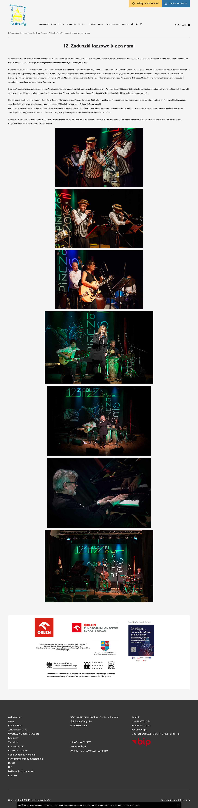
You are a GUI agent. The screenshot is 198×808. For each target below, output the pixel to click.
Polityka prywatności (39, 800)
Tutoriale (13, 742)
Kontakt (125, 24)
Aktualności (44, 24)
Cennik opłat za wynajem (21, 754)
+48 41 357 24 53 (141, 725)
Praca (100, 24)
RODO (11, 763)
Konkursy (82, 24)
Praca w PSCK (16, 746)
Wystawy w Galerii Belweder (23, 733)
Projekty (92, 24)
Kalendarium (15, 725)
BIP (10, 767)
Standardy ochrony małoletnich (25, 758)
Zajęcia (61, 24)
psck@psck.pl (139, 729)
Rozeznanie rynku (113, 24)
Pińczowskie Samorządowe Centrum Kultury (27, 33)
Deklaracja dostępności (21, 771)
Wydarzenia (71, 24)
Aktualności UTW (17, 729)
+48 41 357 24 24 (141, 721)
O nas (53, 24)
